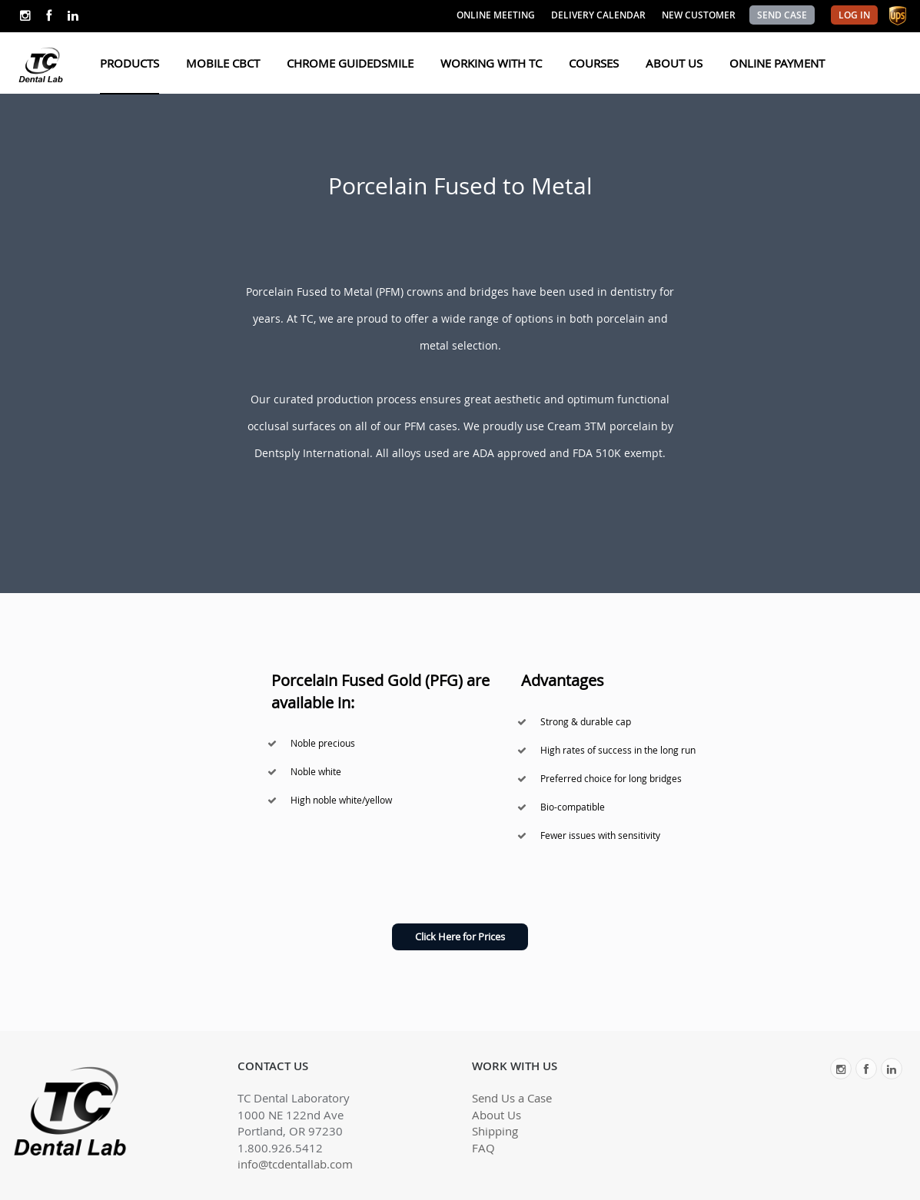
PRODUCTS (129, 63)
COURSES (594, 63)
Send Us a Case (512, 1098)
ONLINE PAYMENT (777, 63)
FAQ (483, 1147)
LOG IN (854, 15)
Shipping (495, 1131)
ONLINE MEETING (496, 15)
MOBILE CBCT (223, 63)
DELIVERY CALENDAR (598, 15)
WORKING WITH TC (491, 63)
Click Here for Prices (460, 936)
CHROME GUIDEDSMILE (350, 63)
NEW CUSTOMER (699, 15)
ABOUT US (674, 63)
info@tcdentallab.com (295, 1164)
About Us (496, 1114)
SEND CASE (782, 15)
